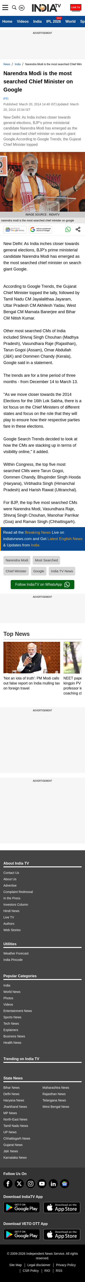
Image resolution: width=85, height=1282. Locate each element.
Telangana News (54, 1100)
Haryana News (13, 1100)
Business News (14, 1036)
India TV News (62, 571)
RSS (59, 1270)
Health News (12, 1042)
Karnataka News (15, 1157)
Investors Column (15, 904)
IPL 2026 (53, 21)
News (6, 64)
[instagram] (30, 1183)
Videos (23, 21)
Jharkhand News (15, 1106)
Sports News (12, 1017)
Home (7, 21)
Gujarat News (13, 1145)
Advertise (10, 885)
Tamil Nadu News (15, 1126)
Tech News (11, 1023)
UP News (10, 1132)
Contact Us (11, 873)
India (37, 21)
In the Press (11, 898)
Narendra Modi (17, 560)
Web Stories (12, 930)
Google (38, 571)
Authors (8, 923)
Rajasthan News (54, 1094)
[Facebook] (7, 1183)
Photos (8, 998)
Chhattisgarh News (16, 1138)
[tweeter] (19, 1183)
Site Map (15, 1265)
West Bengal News (56, 1106)
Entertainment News (17, 1011)
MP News (10, 1113)
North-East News (15, 1119)
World (71, 21)
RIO (47, 1270)
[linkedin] (53, 1183)
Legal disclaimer (38, 1265)
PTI (5, 99)
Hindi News (11, 911)
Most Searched (46, 560)
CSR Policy (31, 1270)
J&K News (10, 1151)
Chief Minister (16, 571)
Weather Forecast (16, 953)
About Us (10, 879)
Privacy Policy (66, 1265)
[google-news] (64, 1183)
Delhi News (11, 1094)
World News (11, 992)
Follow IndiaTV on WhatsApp (42, 584)
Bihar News (11, 1087)
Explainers (10, 1030)
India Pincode (13, 960)
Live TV (8, 917)
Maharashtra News (56, 1087)
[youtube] (41, 1183)
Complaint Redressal (18, 892)
